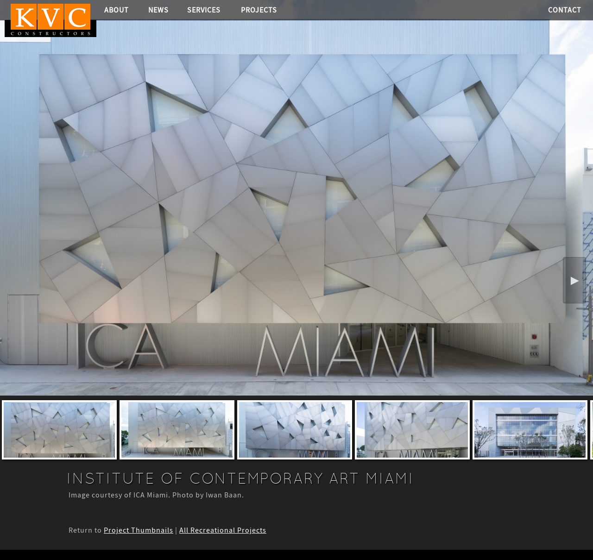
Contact (564, 10)
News (158, 10)
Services (204, 10)
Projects (259, 10)
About (116, 10)
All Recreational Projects (222, 530)
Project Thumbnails (138, 530)
